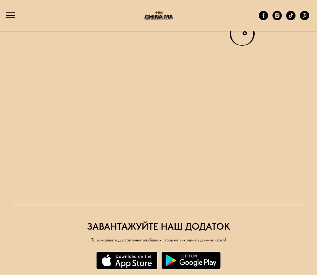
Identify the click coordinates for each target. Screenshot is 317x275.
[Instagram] (277, 18)
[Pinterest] (304, 18)
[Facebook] (263, 18)
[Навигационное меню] (10, 15)
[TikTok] (291, 18)
